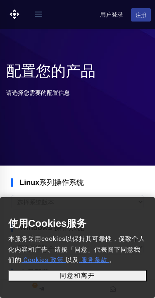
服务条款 (94, 260)
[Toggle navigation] (38, 14)
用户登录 (111, 14)
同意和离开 (77, 275)
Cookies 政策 (43, 260)
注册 (141, 15)
